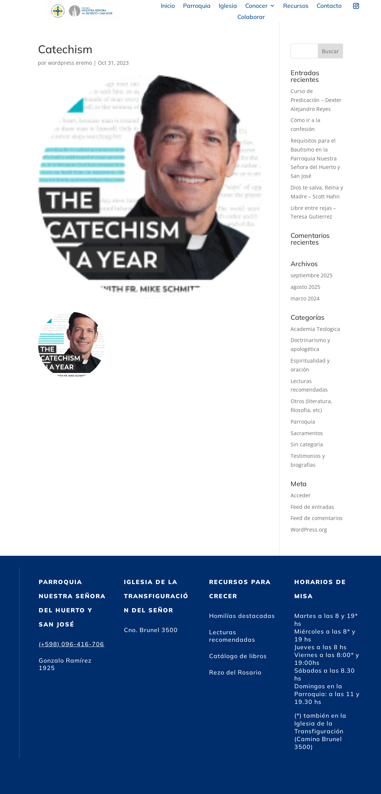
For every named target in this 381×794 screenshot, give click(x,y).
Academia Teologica (315, 328)
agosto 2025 (305, 286)
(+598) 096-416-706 (71, 644)
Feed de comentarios (317, 518)
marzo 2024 (305, 298)
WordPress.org (309, 529)
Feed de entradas (312, 506)
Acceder (301, 495)
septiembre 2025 (312, 275)
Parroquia (197, 6)
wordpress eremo (70, 62)
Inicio (168, 6)
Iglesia (228, 6)
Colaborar (251, 17)
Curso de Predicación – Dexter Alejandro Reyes (316, 99)
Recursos (295, 6)
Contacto (329, 6)
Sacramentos (307, 433)
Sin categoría (307, 444)
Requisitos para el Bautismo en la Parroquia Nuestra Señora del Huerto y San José (315, 158)
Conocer (256, 6)
